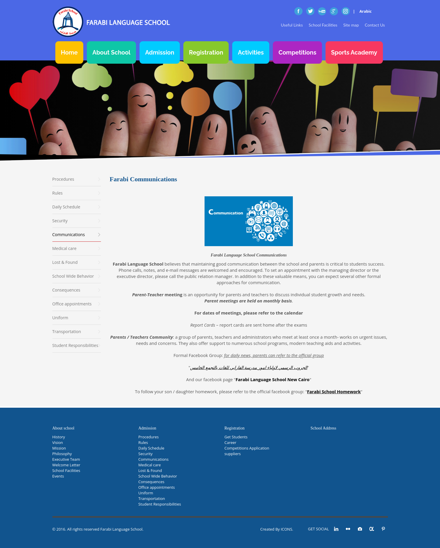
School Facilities (323, 24)
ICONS (286, 529)
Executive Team (66, 459)
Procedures (148, 437)
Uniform (145, 493)
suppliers (233, 453)
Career (231, 442)
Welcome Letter (66, 465)
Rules (143, 442)
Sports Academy (354, 52)
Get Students (236, 437)
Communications (153, 459)
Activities (251, 52)
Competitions (297, 52)
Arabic (365, 11)
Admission (159, 52)
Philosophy (62, 453)
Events (58, 476)
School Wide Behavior (157, 476)
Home (69, 52)
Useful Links (292, 24)
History (58, 437)
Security (145, 453)
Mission (59, 448)
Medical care (149, 465)
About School (111, 52)
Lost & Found (150, 470)
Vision (57, 442)
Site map (351, 24)
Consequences (151, 481)
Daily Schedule (151, 448)
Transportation (151, 498)
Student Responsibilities (159, 504)
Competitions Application (247, 448)
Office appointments (156, 487)
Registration (206, 52)
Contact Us (375, 24)
